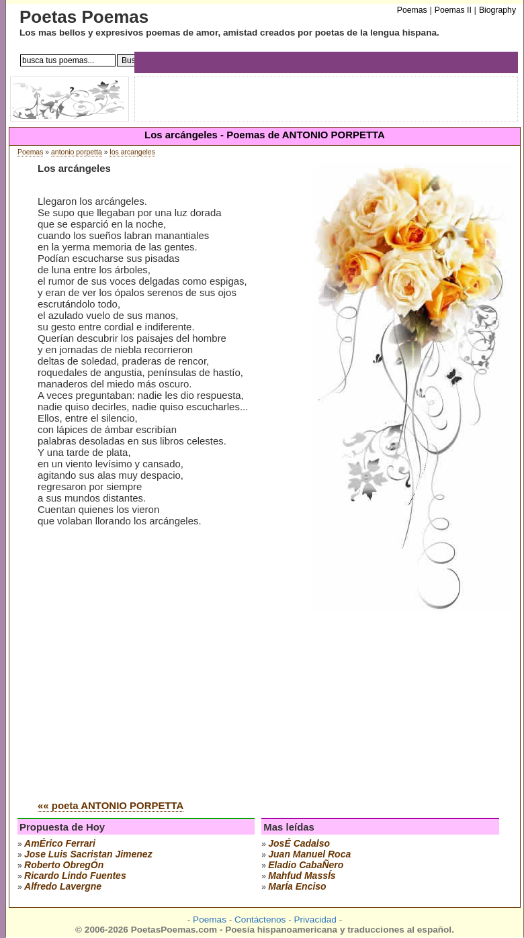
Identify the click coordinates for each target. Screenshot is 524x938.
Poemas (30, 152)
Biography (497, 10)
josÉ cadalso (299, 843)
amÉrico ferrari (59, 843)
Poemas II (453, 10)
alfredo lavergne (62, 886)
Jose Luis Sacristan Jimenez (88, 854)
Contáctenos (260, 919)
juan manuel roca (309, 854)
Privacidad (315, 919)
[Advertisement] (150, 688)
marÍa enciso (297, 886)
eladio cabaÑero (305, 864)
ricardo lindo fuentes (75, 875)
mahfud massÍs (301, 875)
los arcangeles (132, 152)
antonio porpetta (76, 152)
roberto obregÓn (63, 864)
